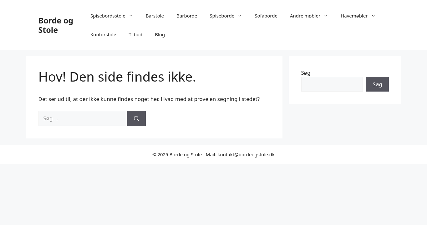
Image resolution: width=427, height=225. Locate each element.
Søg (306, 72)
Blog (160, 34)
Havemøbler (361, 15)
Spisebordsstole (115, 15)
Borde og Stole (56, 25)
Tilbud (135, 34)
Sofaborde (266, 15)
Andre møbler (312, 15)
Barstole (155, 15)
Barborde (186, 15)
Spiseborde (229, 15)
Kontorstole (103, 34)
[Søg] (136, 118)
